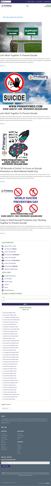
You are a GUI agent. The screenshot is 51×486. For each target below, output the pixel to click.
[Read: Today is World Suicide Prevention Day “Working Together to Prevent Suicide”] (21, 202)
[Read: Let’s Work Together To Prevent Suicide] (21, 37)
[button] (27, 6)
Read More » (2, 65)
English (3, 1)
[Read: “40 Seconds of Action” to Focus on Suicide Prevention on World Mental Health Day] (14, 147)
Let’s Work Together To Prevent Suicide (18, 55)
